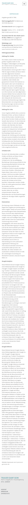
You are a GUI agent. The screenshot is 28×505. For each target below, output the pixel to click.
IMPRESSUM (4, 491)
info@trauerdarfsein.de (11, 32)
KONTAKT (3, 489)
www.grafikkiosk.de (7, 47)
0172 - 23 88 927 (5, 482)
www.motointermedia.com (9, 49)
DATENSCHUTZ (5, 493)
